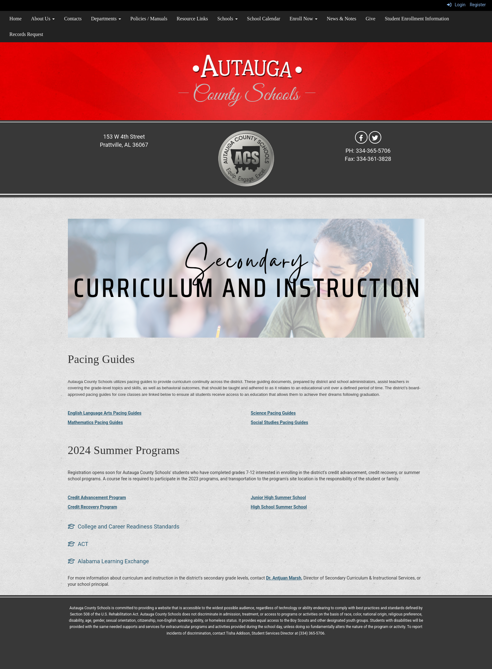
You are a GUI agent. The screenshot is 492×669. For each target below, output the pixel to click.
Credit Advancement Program (97, 497)
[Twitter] (375, 137)
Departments (106, 18)
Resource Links (192, 18)
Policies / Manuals (148, 18)
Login (456, 4)
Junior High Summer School (278, 497)
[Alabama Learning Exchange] (108, 561)
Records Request (26, 34)
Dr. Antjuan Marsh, (284, 577)
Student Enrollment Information (417, 18)
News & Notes (341, 18)
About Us (43, 18)
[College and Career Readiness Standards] (124, 526)
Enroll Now (303, 18)
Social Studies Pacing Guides (279, 422)
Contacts (73, 18)
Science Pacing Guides (273, 413)
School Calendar (263, 18)
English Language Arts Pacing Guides (105, 413)
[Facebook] (361, 137)
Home (15, 18)
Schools (227, 18)
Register (478, 4)
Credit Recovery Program (92, 506)
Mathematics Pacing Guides (95, 422)
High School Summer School (279, 506)
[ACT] (78, 544)
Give (370, 18)
